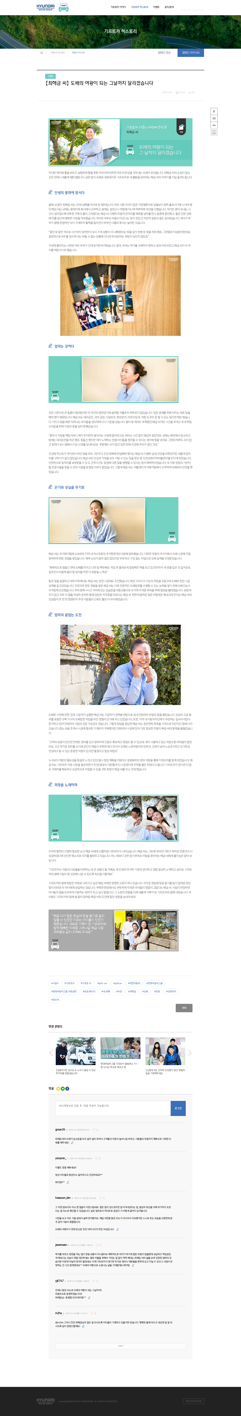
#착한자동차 (134, 983)
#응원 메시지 (89, 991)
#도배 (145, 991)
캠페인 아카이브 (191, 52)
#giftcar (117, 983)
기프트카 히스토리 (139, 7)
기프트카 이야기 (118, 7)
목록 (184, 1008)
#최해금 (132, 991)
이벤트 (156, 7)
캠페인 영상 (164, 52)
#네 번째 (105, 991)
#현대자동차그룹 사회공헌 (63, 991)
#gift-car (102, 983)
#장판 (157, 991)
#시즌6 (54, 983)
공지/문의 (169, 7)
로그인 (178, 1108)
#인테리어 (171, 991)
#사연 (119, 991)
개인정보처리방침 (193, 1401)
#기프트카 (69, 983)
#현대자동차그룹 (154, 983)
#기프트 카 (86, 983)
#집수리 (55, 999)
